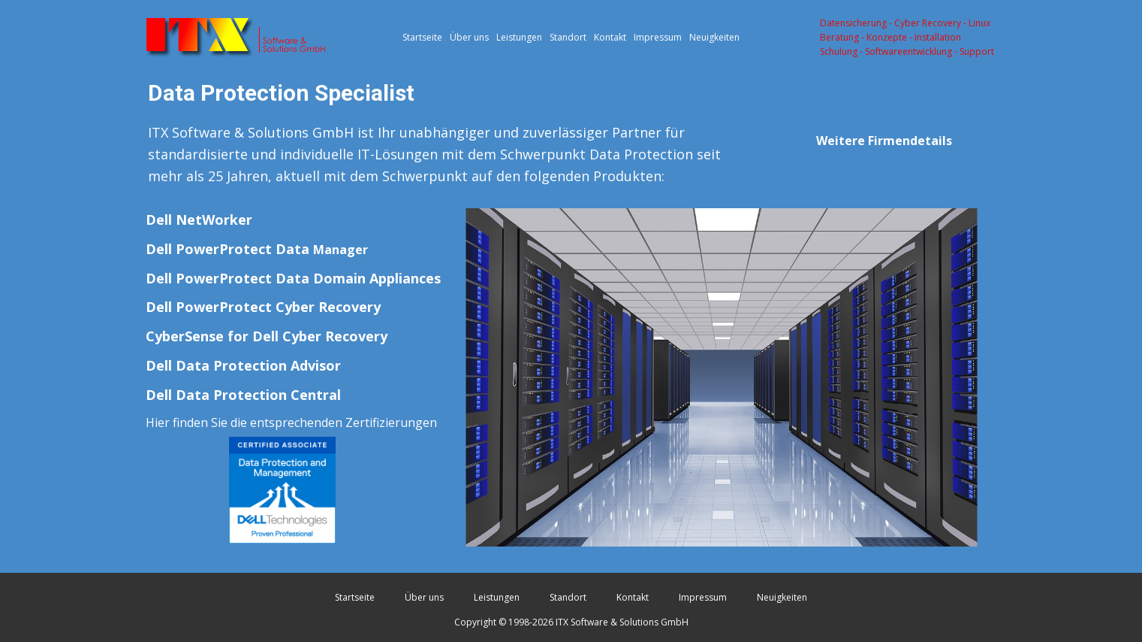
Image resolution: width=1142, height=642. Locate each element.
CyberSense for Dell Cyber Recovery (266, 336)
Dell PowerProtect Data (257, 249)
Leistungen (519, 37)
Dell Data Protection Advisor (243, 365)
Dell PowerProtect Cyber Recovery (263, 307)
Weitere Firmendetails (884, 140)
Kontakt (610, 37)
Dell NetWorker (199, 219)
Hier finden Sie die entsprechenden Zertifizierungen (291, 422)
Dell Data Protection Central (243, 395)
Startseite (422, 37)
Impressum (658, 37)
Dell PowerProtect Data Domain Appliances (293, 278)
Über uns (469, 37)
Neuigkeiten (714, 37)
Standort (568, 37)
